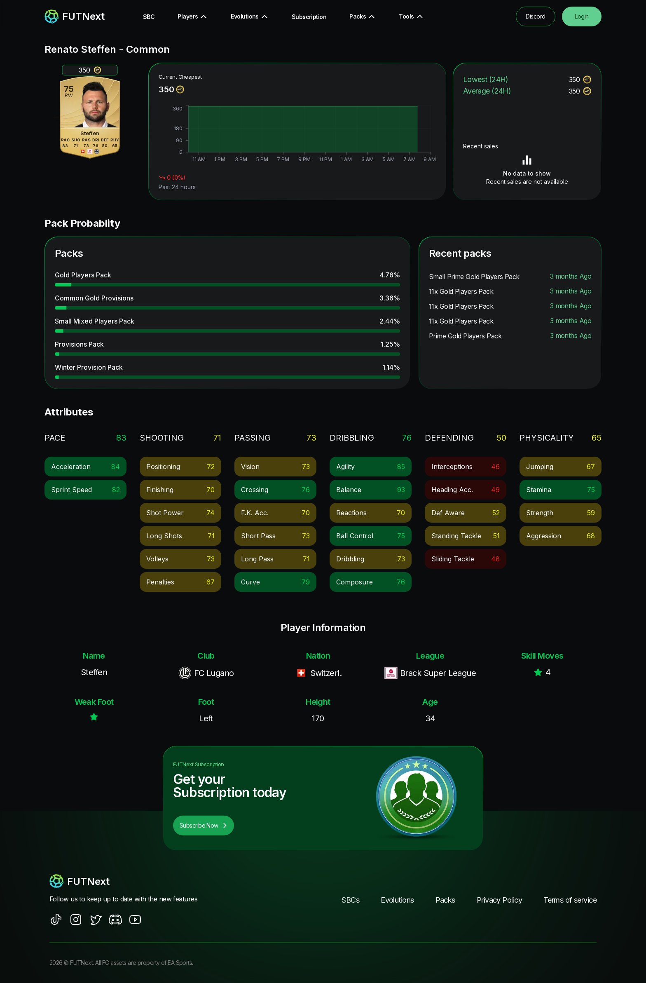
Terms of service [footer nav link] (570, 900)
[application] (297, 134)
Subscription (309, 16)
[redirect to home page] (74, 16)
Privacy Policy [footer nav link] (499, 900)
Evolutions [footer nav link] (397, 900)
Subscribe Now (203, 825)
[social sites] (56, 919)
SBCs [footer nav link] (350, 900)
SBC (148, 16)
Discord (535, 16)
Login (581, 16)
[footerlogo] (131, 881)
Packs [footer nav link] (445, 900)
